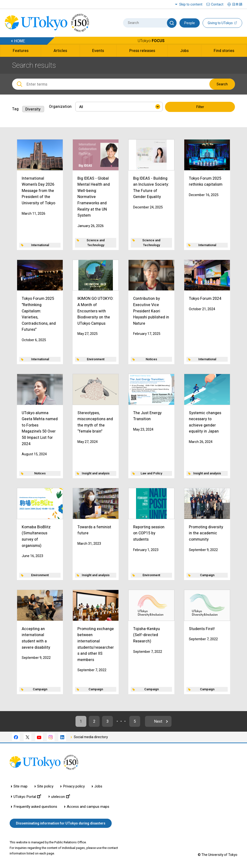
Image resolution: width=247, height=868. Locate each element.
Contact (217, 4)
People (189, 23)
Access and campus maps (88, 807)
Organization (60, 106)
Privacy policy (74, 786)
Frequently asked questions (35, 807)
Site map (20, 786)
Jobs (98, 786)
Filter (200, 107)
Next (158, 721)
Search (222, 84)
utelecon (60, 796)
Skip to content (190, 4)
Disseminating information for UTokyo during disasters (60, 823)
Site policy (45, 786)
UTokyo (151, 40)
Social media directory (91, 737)
